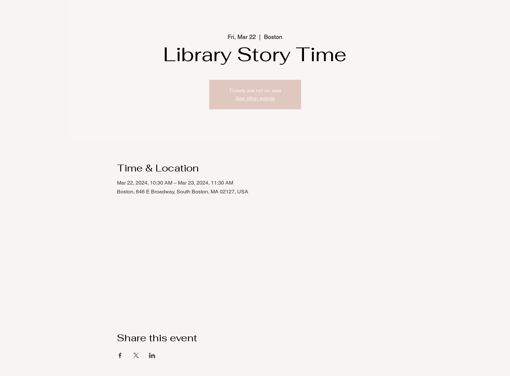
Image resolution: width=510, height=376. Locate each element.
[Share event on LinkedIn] (152, 355)
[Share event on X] (136, 355)
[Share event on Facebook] (120, 355)
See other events (255, 98)
